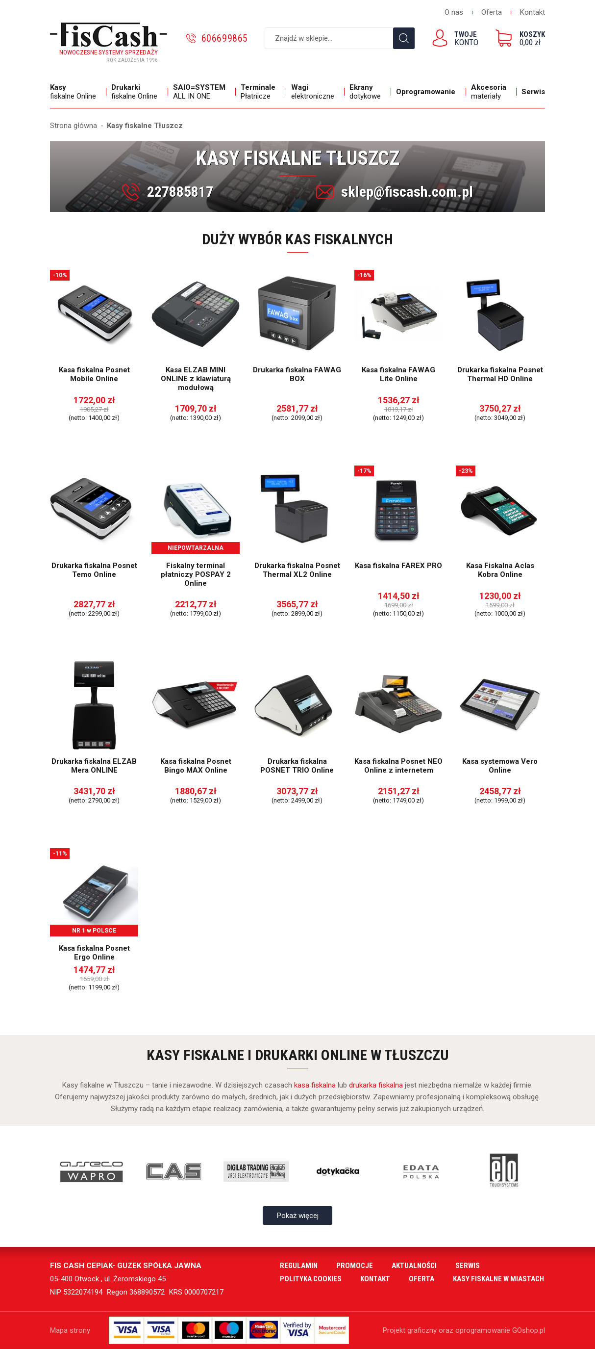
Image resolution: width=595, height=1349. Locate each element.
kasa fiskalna (315, 1085)
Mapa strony (70, 1330)
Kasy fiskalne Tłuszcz (145, 125)
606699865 (224, 38)
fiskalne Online (75, 92)
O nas (454, 12)
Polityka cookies (311, 1278)
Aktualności (414, 1265)
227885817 (180, 191)
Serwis (533, 91)
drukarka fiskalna (376, 1085)
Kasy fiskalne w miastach (498, 1278)
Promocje (354, 1265)
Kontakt (532, 12)
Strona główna (73, 125)
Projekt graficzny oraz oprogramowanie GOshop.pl (464, 1330)
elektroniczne (315, 92)
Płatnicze (261, 92)
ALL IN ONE (202, 92)
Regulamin (299, 1265)
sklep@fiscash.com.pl (407, 191)
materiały (491, 92)
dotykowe (367, 92)
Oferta (491, 12)
